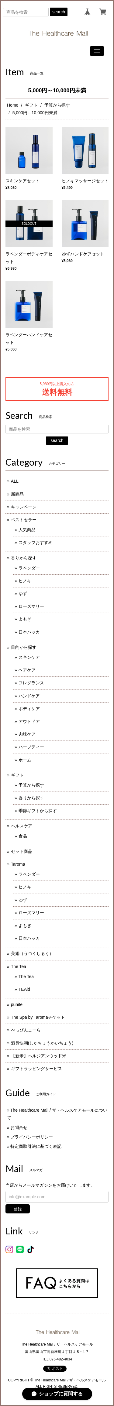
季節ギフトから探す (38, 810)
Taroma (18, 864)
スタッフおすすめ (36, 542)
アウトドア (29, 721)
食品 (23, 836)
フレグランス (31, 682)
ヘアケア (27, 670)
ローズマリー (31, 606)
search (58, 11)
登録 (17, 1208)
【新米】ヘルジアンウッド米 (38, 1055)
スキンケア (29, 657)
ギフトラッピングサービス (36, 1068)
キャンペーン (23, 507)
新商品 (17, 494)
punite (16, 1004)
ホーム (25, 760)
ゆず (23, 593)
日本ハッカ (29, 632)
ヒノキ (25, 580)
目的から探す (23, 647)
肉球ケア (27, 734)
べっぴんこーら (26, 1030)
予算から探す (57, 105)
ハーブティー (31, 746)
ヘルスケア (21, 825)
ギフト (31, 105)
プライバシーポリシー (31, 1136)
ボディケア (29, 708)
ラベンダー (29, 568)
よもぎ (25, 619)
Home (12, 105)
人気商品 (27, 529)
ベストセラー (23, 519)
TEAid (24, 989)
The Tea (18, 966)
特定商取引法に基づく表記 (35, 1146)
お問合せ (18, 1127)
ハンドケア (29, 695)
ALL (15, 481)
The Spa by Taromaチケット (38, 1017)
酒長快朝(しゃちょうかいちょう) (42, 1043)
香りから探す (23, 558)
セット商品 (21, 851)
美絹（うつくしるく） (32, 953)
